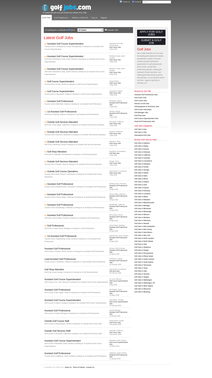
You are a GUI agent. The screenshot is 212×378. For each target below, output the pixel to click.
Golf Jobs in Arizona (141, 149)
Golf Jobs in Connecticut (143, 161)
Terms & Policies (79, 367)
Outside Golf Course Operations (62, 171)
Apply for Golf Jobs (151, 33)
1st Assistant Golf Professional (61, 111)
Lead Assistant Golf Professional (60, 259)
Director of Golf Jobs (141, 104)
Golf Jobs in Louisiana (142, 194)
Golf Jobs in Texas (141, 268)
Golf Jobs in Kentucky (142, 191)
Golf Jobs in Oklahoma (142, 247)
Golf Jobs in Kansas (141, 188)
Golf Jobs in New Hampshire (144, 226)
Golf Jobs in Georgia (141, 170)
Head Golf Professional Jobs (144, 121)
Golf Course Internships (142, 109)
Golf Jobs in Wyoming (142, 292)
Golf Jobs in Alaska (141, 146)
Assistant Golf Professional (60, 101)
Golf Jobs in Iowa (140, 185)
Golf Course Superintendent (60, 81)
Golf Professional (55, 226)
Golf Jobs (46, 18)
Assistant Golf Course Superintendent (65, 44)
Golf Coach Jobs (140, 98)
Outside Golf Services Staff (57, 331)
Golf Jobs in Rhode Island (143, 256)
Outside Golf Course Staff (56, 321)
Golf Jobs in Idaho (141, 176)
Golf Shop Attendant (57, 152)
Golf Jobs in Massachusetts (144, 203)
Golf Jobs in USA (140, 132)
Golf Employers (61, 18)
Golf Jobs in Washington (143, 280)
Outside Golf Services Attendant (62, 122)
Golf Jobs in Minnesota (142, 208)
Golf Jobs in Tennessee (142, 265)
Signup (104, 18)
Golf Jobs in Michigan (142, 206)
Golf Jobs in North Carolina (144, 238)
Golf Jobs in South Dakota (143, 262)
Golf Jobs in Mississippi (142, 211)
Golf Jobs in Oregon (141, 250)
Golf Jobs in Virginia (141, 277)
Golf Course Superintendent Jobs (146, 118)
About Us (68, 367)
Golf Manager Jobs (141, 112)
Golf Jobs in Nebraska (142, 220)
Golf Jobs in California (142, 155)
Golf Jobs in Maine (141, 197)
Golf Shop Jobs (114, 153)
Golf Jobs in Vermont (141, 274)
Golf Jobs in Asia (140, 129)
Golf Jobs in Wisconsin (142, 289)
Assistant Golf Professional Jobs (146, 95)
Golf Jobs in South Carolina (144, 259)
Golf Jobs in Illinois (141, 179)
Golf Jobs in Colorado (142, 158)
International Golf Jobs (142, 135)
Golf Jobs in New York (142, 235)
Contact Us (126, 2)
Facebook (138, 2)
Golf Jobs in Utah (140, 271)
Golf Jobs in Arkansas (142, 152)
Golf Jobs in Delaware (142, 164)
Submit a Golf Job (80, 18)
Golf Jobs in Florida (141, 167)
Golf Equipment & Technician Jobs (146, 107)
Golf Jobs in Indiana (141, 182)
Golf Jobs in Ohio (140, 244)
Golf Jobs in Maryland (142, 200)
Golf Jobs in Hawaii (141, 173)
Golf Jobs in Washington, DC (144, 283)
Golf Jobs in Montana (142, 217)
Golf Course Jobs (115, 47)
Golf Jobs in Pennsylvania (143, 253)
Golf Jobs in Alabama (142, 143)
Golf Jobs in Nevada (141, 223)
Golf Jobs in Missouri (141, 214)
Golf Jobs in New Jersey (143, 229)
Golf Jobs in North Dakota (143, 241)
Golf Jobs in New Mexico (143, 232)
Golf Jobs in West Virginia (143, 286)
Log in (94, 18)
